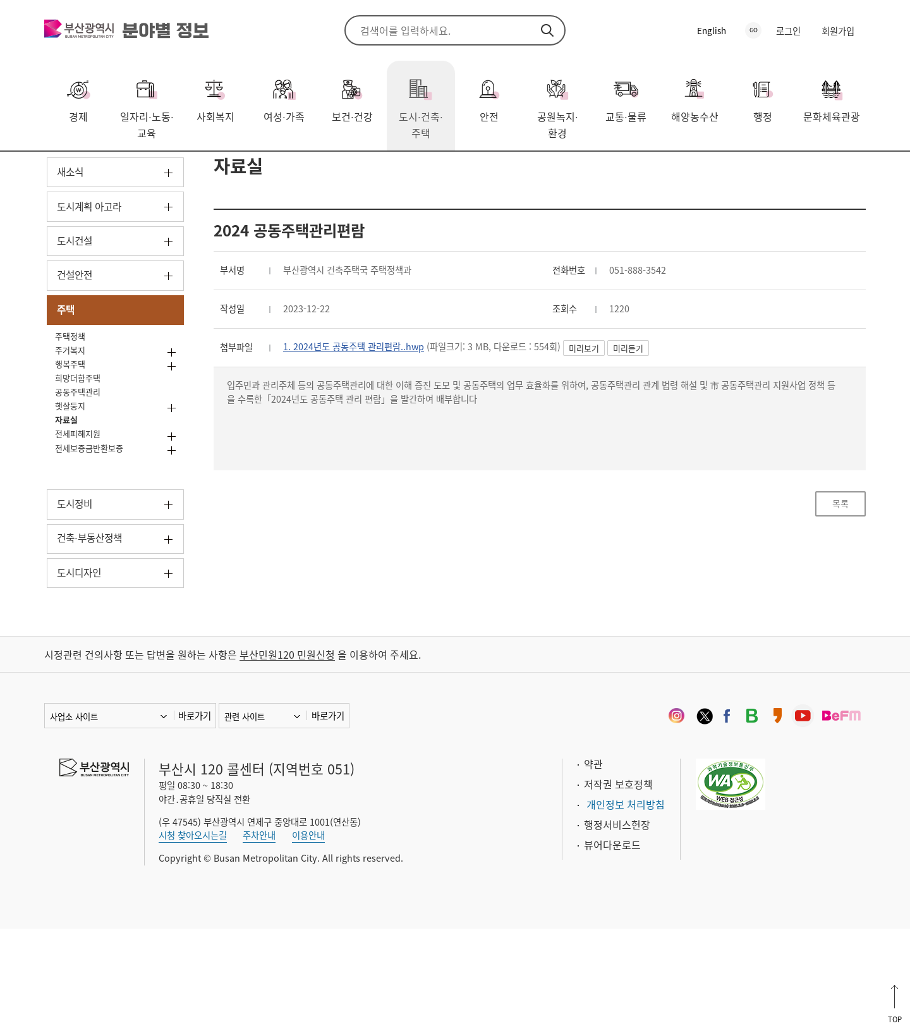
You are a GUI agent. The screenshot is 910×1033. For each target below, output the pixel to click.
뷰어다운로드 (612, 948)
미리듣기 (665, 424)
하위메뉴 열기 (168, 239)
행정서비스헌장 (617, 928)
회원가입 (838, 31)
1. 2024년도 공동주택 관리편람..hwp (366, 421)
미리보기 (621, 424)
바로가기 (194, 819)
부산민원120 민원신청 (287, 758)
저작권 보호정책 (618, 887)
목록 (840, 592)
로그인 (788, 31)
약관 (593, 867)
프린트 (837, 171)
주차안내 (259, 939)
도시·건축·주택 (107, 170)
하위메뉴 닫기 (168, 393)
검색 (547, 30)
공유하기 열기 (818, 171)
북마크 (856, 171)
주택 (163, 170)
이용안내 (308, 939)
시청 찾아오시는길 (193, 939)
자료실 (203, 170)
